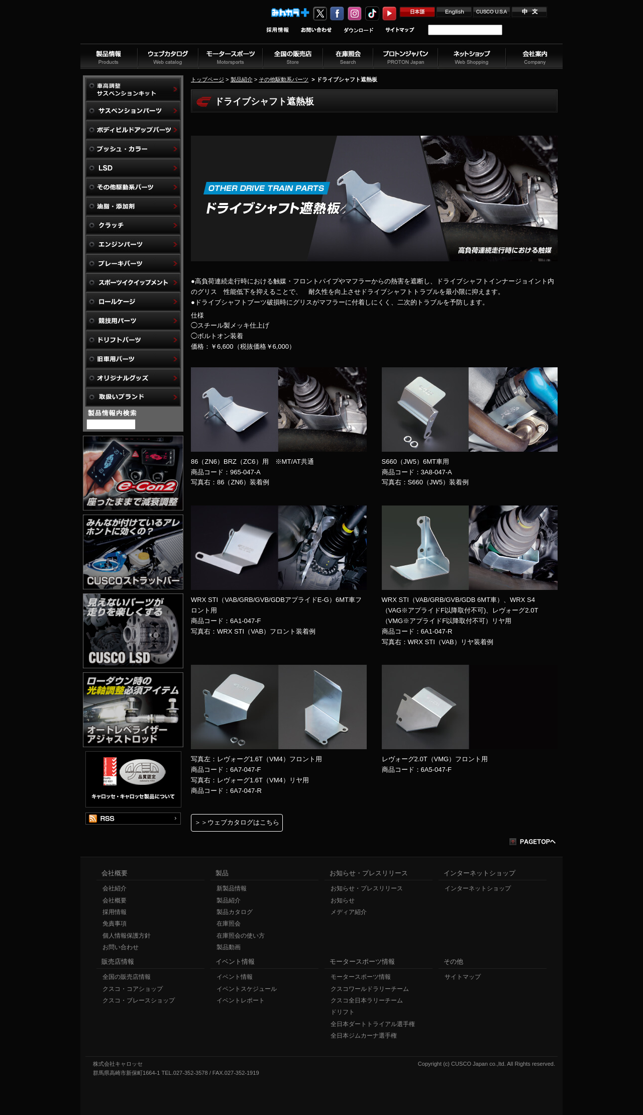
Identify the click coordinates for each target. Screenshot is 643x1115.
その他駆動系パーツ (283, 79)
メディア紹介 (349, 912)
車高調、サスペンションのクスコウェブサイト (146, 27)
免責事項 (114, 923)
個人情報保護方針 (126, 935)
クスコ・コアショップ (132, 988)
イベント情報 (235, 976)
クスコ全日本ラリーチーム (367, 1000)
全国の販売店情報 (126, 976)
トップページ (207, 79)
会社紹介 (114, 888)
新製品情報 (232, 888)
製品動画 (229, 947)
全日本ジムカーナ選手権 (364, 1035)
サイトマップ (463, 976)
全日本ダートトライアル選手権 (373, 1024)
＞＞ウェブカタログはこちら (236, 822)
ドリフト (343, 1012)
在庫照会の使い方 (241, 935)
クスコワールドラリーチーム (370, 988)
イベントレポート (241, 1000)
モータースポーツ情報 (361, 976)
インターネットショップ (478, 888)
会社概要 (114, 900)
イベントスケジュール (247, 988)
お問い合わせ (120, 947)
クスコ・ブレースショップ (138, 1000)
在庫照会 (229, 923)
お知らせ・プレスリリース (367, 888)
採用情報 (114, 912)
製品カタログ (235, 912)
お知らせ (343, 900)
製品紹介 (242, 79)
